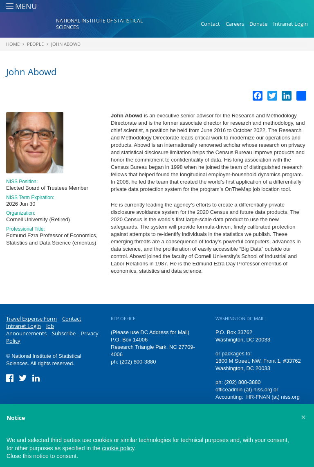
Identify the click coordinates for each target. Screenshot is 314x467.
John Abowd (66, 44)
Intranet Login (290, 23)
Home (13, 44)
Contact (210, 23)
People (35, 44)
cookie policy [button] (118, 448)
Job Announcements (30, 329)
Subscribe (64, 333)
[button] (303, 417)
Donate (258, 23)
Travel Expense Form (31, 318)
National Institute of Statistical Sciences (99, 24)
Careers (235, 23)
